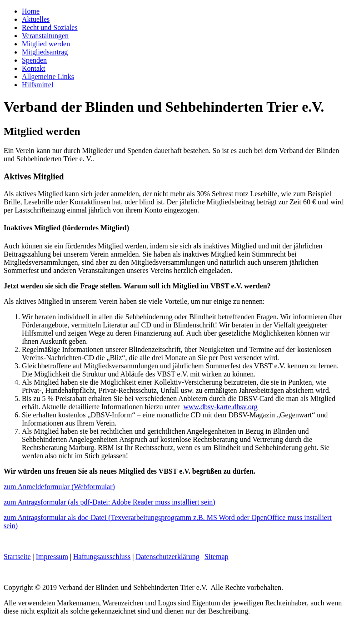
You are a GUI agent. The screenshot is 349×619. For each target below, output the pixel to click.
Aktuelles (36, 19)
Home (31, 11)
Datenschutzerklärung (167, 556)
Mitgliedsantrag (45, 52)
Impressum (52, 556)
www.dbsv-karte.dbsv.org (220, 407)
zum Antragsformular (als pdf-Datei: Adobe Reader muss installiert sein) (109, 502)
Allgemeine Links (48, 76)
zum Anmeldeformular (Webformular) (59, 486)
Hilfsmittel (37, 85)
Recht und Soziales (50, 27)
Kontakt (33, 68)
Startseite (17, 556)
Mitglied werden (46, 44)
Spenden (34, 60)
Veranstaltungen (45, 36)
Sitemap (216, 556)
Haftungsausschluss (101, 556)
